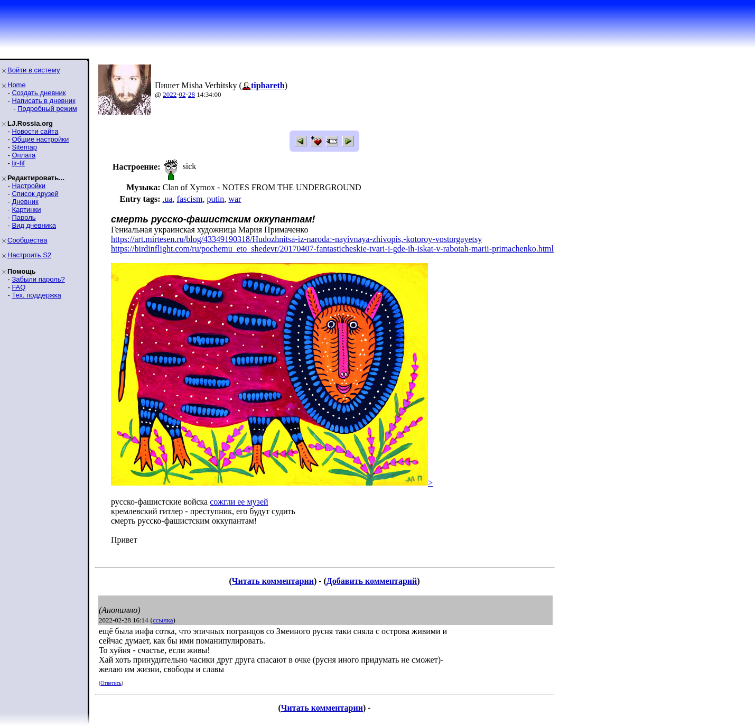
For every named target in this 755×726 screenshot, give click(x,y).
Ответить (110, 683)
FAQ (18, 287)
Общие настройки (40, 139)
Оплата (23, 155)
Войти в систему (33, 70)
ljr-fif (18, 163)
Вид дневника (34, 225)
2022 (169, 94)
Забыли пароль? (38, 279)
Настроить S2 (29, 255)
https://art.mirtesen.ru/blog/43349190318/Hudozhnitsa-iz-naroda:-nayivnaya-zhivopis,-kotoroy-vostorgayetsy (296, 239)
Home (16, 85)
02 (182, 94)
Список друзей (35, 194)
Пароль (23, 217)
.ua (167, 198)
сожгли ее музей (239, 501)
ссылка (163, 620)
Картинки (26, 209)
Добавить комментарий (372, 580)
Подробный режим (47, 109)
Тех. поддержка (36, 295)
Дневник (25, 202)
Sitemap (24, 147)
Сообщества (27, 240)
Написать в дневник (43, 101)
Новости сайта (35, 131)
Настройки (28, 186)
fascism (190, 198)
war (234, 198)
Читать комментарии (273, 580)
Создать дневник (39, 93)
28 (191, 94)
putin (215, 198)
